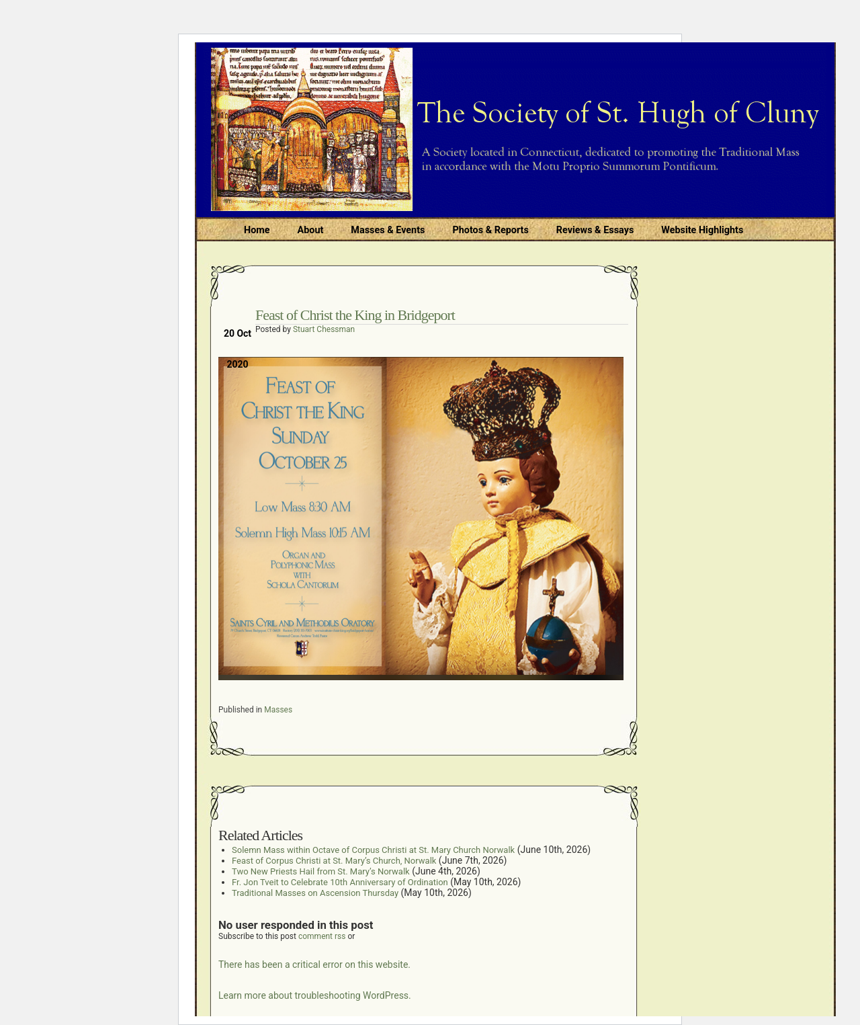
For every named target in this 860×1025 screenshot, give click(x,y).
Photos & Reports (490, 230)
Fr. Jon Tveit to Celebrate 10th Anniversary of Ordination (340, 882)
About (311, 230)
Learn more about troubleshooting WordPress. (314, 995)
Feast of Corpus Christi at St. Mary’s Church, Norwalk (334, 861)
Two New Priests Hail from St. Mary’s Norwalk (321, 871)
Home (257, 230)
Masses (278, 709)
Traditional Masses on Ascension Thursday (315, 893)
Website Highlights (702, 230)
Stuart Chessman (324, 329)
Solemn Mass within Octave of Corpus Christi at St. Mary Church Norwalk (373, 850)
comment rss (322, 936)
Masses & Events (388, 230)
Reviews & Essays (595, 230)
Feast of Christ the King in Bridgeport (355, 314)
